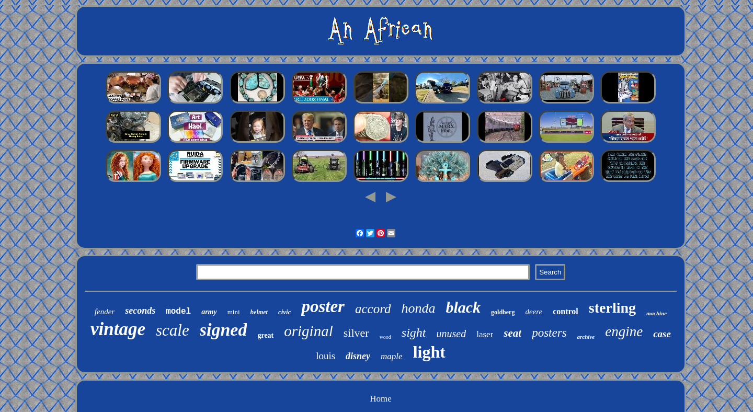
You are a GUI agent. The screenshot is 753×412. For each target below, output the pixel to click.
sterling (612, 308)
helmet (259, 312)
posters (549, 332)
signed (223, 329)
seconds (140, 310)
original (308, 331)
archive (586, 337)
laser (484, 334)
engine (624, 331)
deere (533, 311)
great (265, 335)
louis (325, 355)
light (429, 351)
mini (233, 312)
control (565, 311)
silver (356, 332)
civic (284, 312)
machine (656, 313)
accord (373, 309)
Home (381, 399)
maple (392, 356)
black (463, 307)
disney (358, 356)
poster (323, 306)
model (178, 311)
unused (451, 333)
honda (418, 308)
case (662, 333)
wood (385, 337)
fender (105, 311)
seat (512, 333)
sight (414, 332)
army (209, 312)
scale (172, 330)
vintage (117, 329)
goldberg (503, 312)
